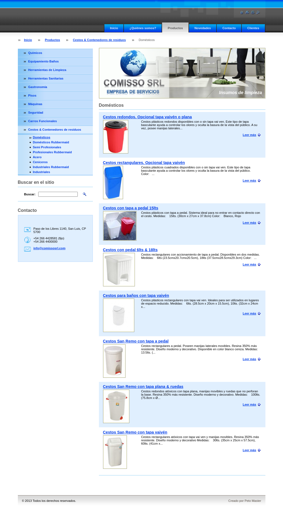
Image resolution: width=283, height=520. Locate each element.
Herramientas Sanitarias (45, 78)
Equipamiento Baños (43, 61)
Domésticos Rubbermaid (51, 142)
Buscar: (30, 194)
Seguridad (35, 112)
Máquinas (35, 104)
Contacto (228, 28)
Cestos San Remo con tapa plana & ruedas (143, 386)
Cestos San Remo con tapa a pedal (136, 341)
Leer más (249, 134)
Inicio (114, 28)
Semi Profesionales (47, 147)
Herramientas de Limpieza (47, 70)
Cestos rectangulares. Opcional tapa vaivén (144, 162)
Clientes (253, 28)
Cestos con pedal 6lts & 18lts (130, 250)
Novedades (203, 28)
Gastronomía (37, 87)
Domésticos (41, 137)
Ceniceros (40, 162)
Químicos (35, 52)
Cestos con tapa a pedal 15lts (131, 208)
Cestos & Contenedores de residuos (99, 40)
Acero (37, 157)
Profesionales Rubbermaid (52, 152)
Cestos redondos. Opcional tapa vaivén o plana (147, 117)
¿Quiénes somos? (142, 28)
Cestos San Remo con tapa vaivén (135, 432)
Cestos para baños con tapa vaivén (136, 295)
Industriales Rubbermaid (51, 167)
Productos (175, 28)
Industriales (41, 172)
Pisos (32, 95)
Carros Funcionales (42, 121)
